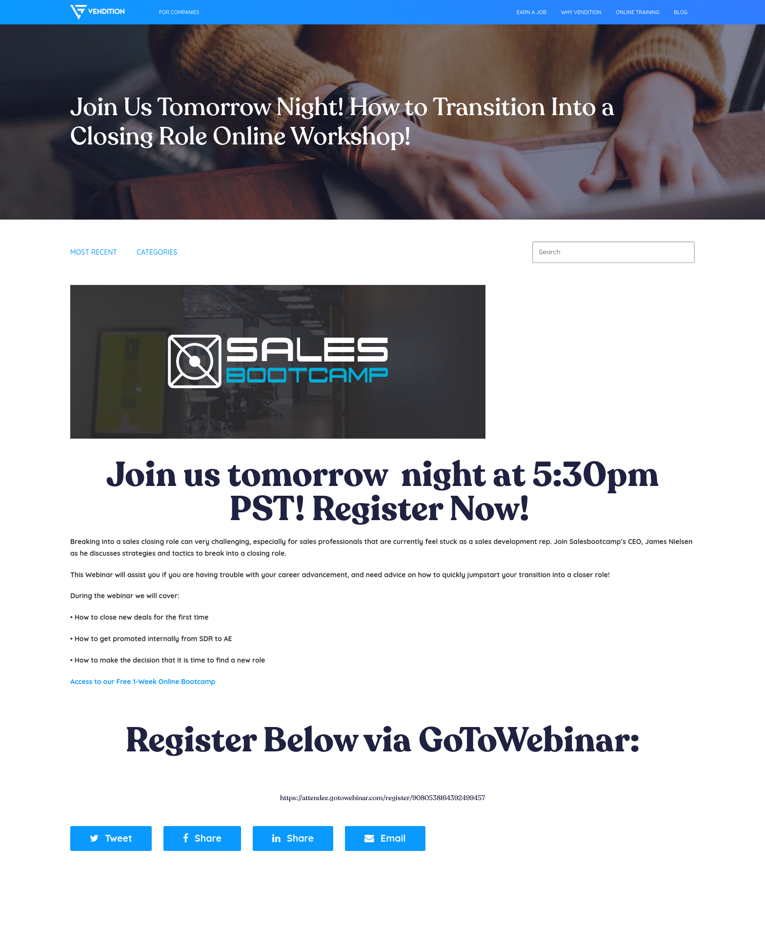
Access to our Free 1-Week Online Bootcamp (142, 681)
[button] (111, 838)
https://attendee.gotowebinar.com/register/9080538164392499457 (382, 798)
